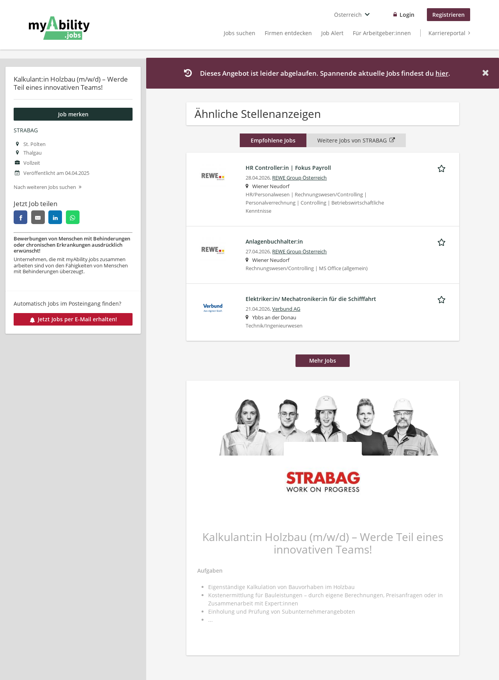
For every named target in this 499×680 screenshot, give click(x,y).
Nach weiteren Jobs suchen (45, 187)
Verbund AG (286, 309)
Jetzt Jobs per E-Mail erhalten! (73, 319)
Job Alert (332, 33)
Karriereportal (446, 33)
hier (441, 73)
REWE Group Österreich (299, 177)
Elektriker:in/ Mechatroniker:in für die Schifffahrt (311, 299)
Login (407, 14)
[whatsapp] (73, 217)
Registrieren (448, 14)
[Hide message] (487, 73)
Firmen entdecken (288, 33)
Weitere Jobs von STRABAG (356, 140)
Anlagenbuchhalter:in (274, 241)
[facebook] (20, 217)
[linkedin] (55, 217)
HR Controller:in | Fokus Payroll (288, 167)
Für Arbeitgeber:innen (382, 33)
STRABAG (26, 130)
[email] (38, 217)
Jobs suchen (239, 33)
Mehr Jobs (322, 360)
